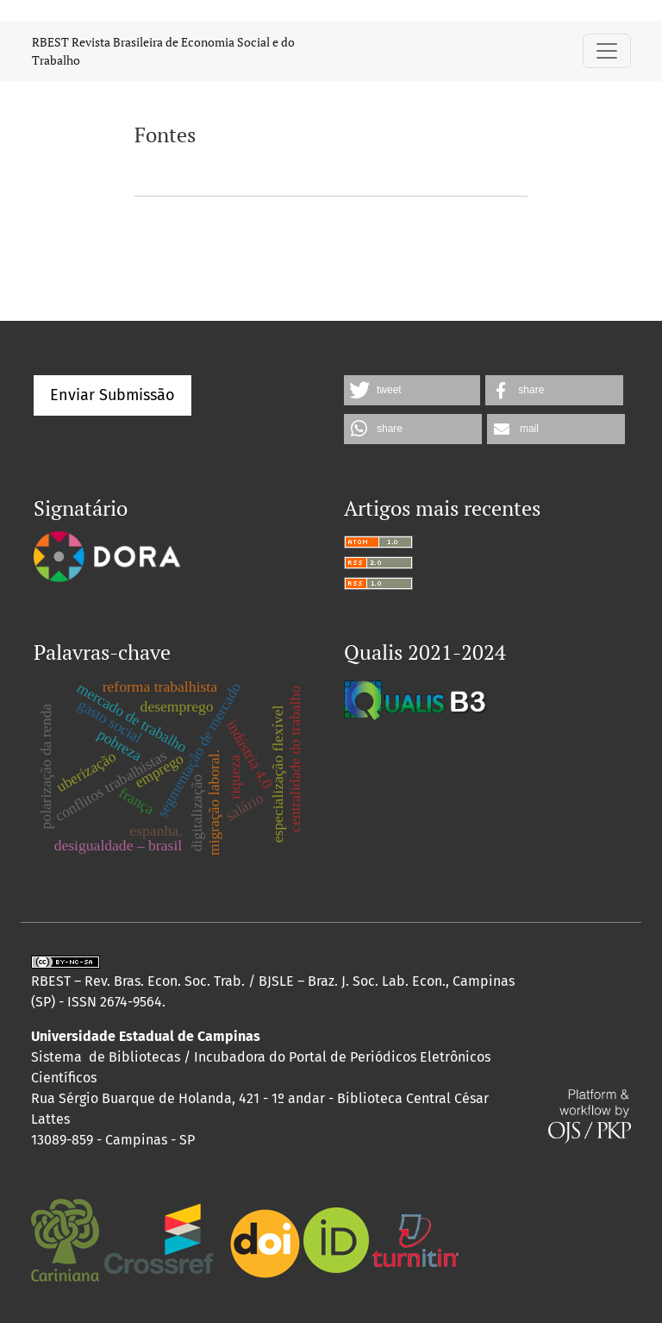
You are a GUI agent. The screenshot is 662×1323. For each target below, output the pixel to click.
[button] (412, 390)
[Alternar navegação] (607, 51)
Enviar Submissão (112, 395)
